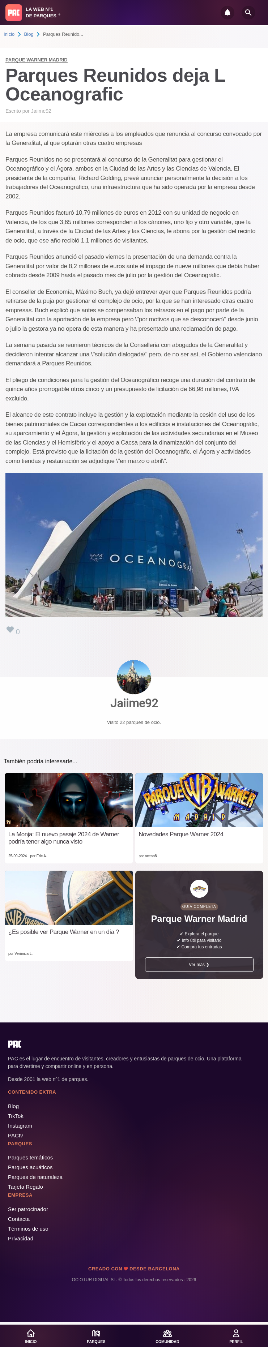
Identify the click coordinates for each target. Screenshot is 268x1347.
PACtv (15, 1135)
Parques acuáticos (30, 1167)
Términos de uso (28, 1229)
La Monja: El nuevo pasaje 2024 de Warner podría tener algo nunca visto (63, 838)
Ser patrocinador (28, 1209)
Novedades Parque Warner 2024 (181, 834)
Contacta (19, 1219)
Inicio (9, 34)
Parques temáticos (30, 1157)
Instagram (20, 1126)
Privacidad (20, 1238)
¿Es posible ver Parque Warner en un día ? (63, 931)
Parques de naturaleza (35, 1177)
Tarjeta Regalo (25, 1187)
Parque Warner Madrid (36, 60)
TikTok (16, 1116)
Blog (29, 34)
